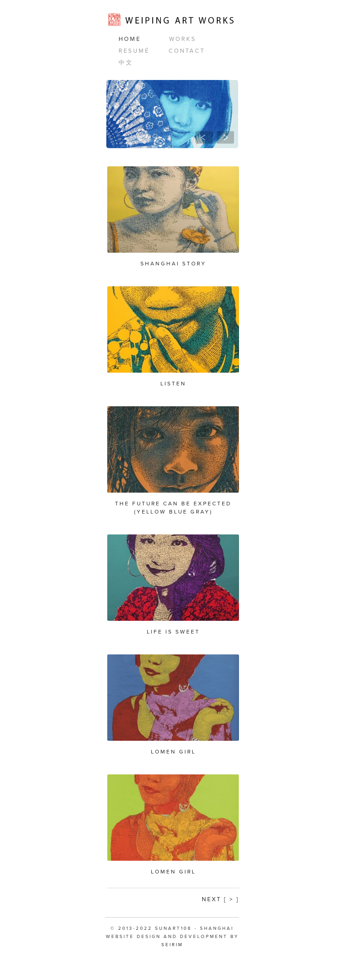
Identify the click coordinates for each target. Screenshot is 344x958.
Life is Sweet (173, 632)
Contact (187, 51)
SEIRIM (172, 945)
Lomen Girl (173, 751)
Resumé (134, 51)
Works (182, 39)
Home (130, 39)
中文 (126, 62)
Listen (173, 383)
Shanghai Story (173, 263)
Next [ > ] (220, 899)
